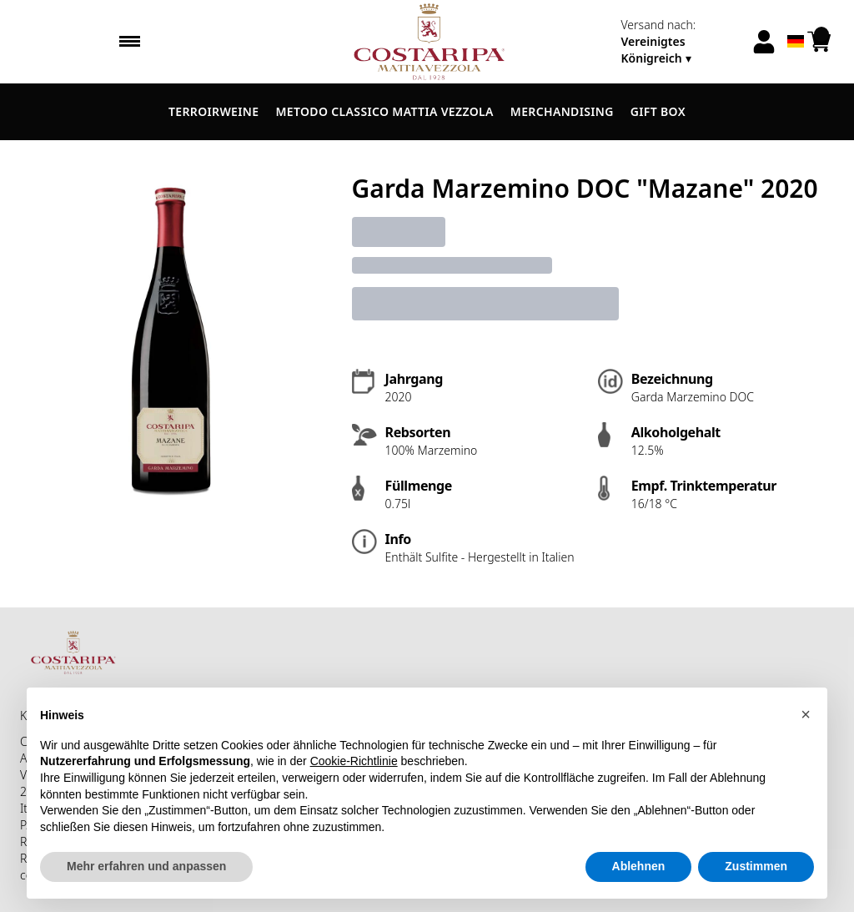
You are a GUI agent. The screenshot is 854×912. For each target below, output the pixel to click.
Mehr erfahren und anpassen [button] (146, 866)
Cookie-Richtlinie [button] (354, 761)
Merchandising (562, 111)
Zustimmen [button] (756, 866)
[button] (805, 714)
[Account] (764, 41)
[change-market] (681, 42)
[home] (427, 41)
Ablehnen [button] (639, 866)
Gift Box (658, 111)
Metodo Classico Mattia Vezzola (384, 111)
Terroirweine (213, 111)
